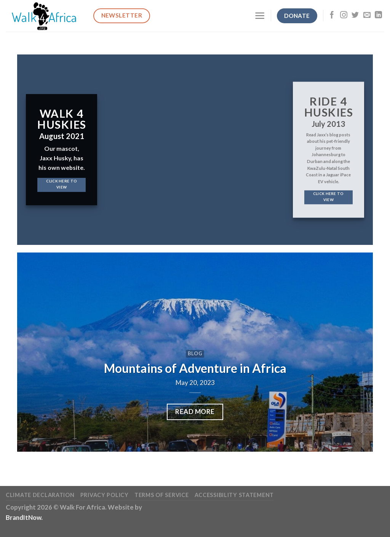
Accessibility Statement (234, 495)
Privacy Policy (104, 495)
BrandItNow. (24, 517)
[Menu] (259, 15)
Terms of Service (161, 495)
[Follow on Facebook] (332, 15)
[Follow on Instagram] (343, 15)
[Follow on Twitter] (355, 15)
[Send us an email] (367, 15)
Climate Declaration (40, 495)
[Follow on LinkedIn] (378, 15)
